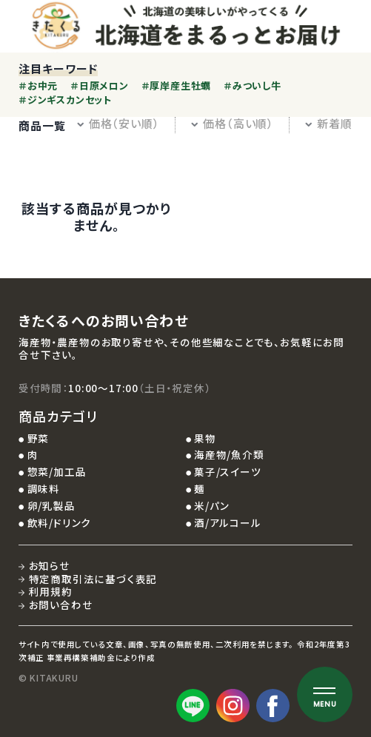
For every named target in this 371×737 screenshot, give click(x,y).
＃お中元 (38, 85)
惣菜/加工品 (57, 471)
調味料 (43, 488)
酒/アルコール (227, 522)
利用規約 (51, 591)
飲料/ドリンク (59, 522)
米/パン (212, 505)
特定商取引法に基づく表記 (93, 578)
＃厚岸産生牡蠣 (176, 85)
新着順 (328, 123)
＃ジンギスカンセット (65, 99)
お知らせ (49, 565)
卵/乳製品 (51, 505)
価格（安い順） (118, 123)
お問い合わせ (61, 604)
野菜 (38, 438)
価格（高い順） (232, 123)
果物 (205, 438)
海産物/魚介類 (229, 454)
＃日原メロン (99, 85)
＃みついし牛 (252, 85)
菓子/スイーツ (227, 471)
